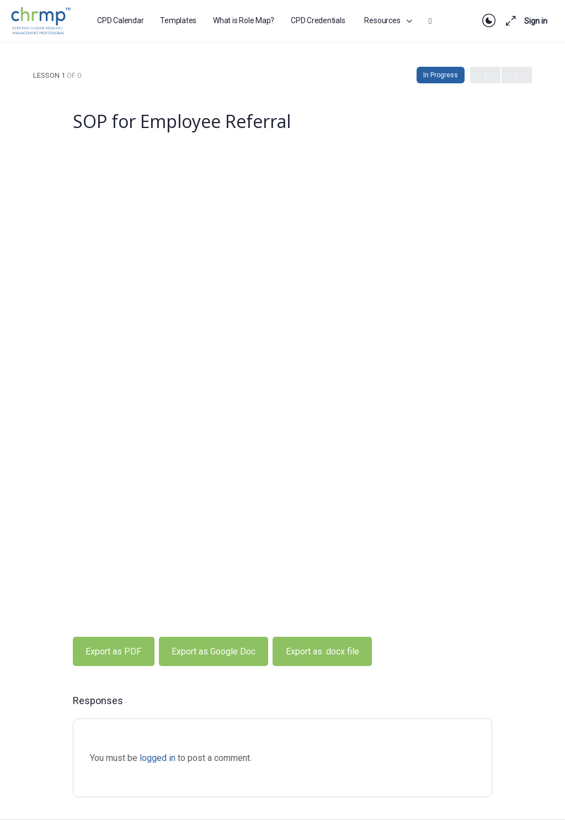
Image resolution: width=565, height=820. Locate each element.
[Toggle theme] (489, 21)
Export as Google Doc (213, 651)
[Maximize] (509, 21)
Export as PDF (113, 651)
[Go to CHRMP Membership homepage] (41, 19)
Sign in (535, 21)
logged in (157, 758)
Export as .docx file (322, 651)
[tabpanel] (282, 414)
